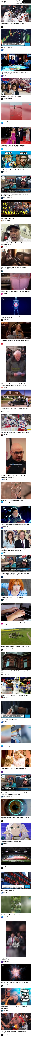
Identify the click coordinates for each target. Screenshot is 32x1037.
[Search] (17, 1)
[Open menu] (2, 1)
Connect (27, 2)
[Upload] (20, 1)
